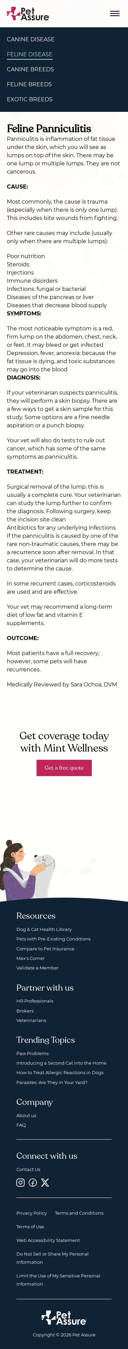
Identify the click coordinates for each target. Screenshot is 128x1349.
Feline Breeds (29, 84)
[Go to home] (28, 13)
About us (26, 1115)
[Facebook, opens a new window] (33, 1182)
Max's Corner (30, 958)
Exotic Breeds (30, 99)
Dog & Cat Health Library (44, 929)
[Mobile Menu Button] (115, 14)
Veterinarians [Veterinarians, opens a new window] (31, 1020)
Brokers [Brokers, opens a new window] (24, 1010)
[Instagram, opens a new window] (20, 1182)
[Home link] (64, 1317)
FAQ (21, 1125)
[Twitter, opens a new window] (45, 1182)
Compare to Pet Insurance (45, 948)
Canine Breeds (30, 69)
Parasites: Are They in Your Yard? (51, 1082)
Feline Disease (30, 54)
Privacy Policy (31, 1213)
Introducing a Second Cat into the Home (61, 1063)
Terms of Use (30, 1226)
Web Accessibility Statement (48, 1240)
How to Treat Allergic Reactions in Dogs (59, 1072)
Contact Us (28, 1169)
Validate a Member (37, 967)
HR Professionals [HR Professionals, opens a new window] (34, 1001)
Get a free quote (64, 768)
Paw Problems (32, 1053)
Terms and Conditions (79, 1213)
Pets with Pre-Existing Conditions (53, 939)
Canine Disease (31, 39)
